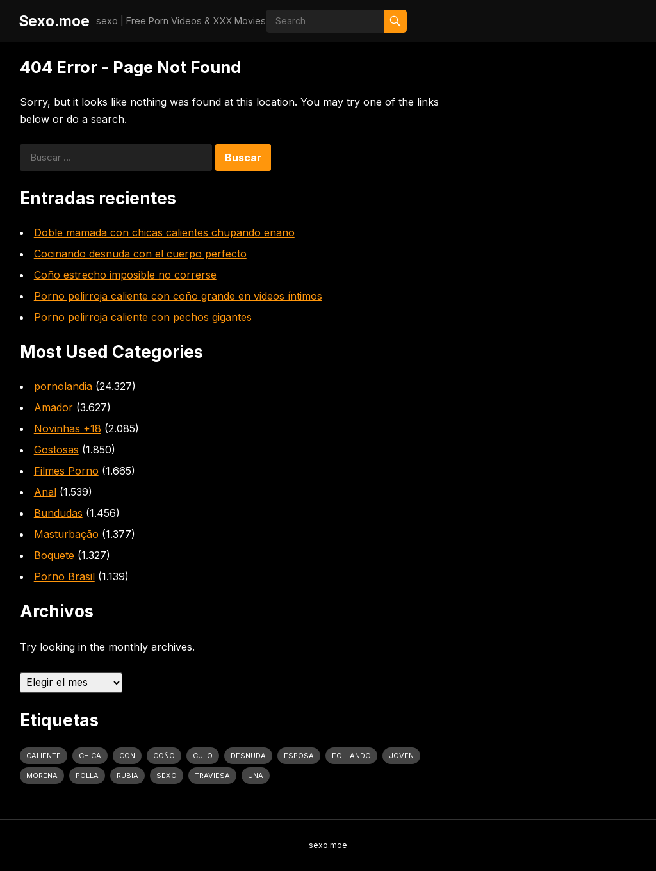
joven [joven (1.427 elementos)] (401, 755)
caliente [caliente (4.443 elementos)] (43, 755)
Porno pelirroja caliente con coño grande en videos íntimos (178, 295)
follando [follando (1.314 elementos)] (351, 755)
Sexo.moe (54, 20)
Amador (53, 407)
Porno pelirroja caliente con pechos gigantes (143, 317)
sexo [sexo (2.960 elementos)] (166, 775)
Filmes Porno (66, 470)
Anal (45, 491)
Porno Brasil (64, 576)
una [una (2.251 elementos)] (255, 775)
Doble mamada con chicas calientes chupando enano (164, 232)
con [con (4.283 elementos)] (127, 755)
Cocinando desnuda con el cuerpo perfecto (140, 253)
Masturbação (66, 534)
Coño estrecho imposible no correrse (125, 274)
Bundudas (58, 513)
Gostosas (56, 449)
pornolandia (63, 386)
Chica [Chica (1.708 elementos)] (90, 755)
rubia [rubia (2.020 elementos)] (127, 775)
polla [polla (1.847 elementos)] (87, 775)
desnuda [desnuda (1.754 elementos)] (248, 755)
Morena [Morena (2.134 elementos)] (42, 775)
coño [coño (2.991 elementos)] (164, 755)
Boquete (54, 555)
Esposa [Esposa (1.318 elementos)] (299, 755)
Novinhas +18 (67, 428)
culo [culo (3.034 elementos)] (203, 755)
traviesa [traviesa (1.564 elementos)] (212, 775)
